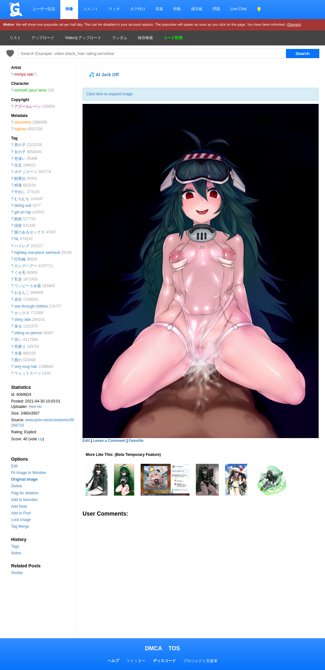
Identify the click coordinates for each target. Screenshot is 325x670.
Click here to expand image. (110, 94)
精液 (18, 185)
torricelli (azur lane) (30, 90)
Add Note (19, 506)
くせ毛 (20, 272)
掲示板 (196, 9)
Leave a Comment (109, 440)
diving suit (22, 205)
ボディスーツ (25, 172)
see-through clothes (31, 306)
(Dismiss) (294, 24)
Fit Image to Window (28, 472)
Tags (15, 546)
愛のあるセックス (29, 232)
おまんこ (22, 292)
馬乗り (20, 346)
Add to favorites (24, 499)
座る (18, 326)
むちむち (22, 199)
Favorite (136, 440)
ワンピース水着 (27, 286)
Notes (16, 553)
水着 (18, 353)
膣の (18, 360)
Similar (17, 573)
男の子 (20, 145)
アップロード (42, 38)
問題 (216, 9)
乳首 (18, 279)
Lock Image (21, 520)
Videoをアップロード (83, 38)
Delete (16, 486)
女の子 (20, 152)
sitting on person (28, 333)
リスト (15, 38)
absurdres (22, 122)
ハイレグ (22, 246)
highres (20, 129)
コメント (90, 9)
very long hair (25, 366)
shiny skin (22, 319)
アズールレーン (27, 106)
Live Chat (238, 9)
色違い (20, 158)
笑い (18, 339)
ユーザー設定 (43, 9)
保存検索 (145, 38)
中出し (20, 192)
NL (16, 239)
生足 (18, 165)
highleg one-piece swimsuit (37, 252)
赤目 (18, 299)
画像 (69, 9)
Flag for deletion (24, 493)
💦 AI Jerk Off (104, 74)
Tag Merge (20, 526)
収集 (159, 9)
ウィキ (114, 9)
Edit (14, 466)
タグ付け (137, 9)
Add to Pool (21, 513)
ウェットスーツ (27, 373)
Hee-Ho (35, 406)
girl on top (22, 212)
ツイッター (135, 661)
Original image (24, 479)
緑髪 (18, 225)
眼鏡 (18, 219)
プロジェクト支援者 (200, 661)
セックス (22, 313)
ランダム (119, 38)
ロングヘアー (25, 266)
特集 (177, 9)
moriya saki (24, 74)
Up (40, 439)
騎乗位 (20, 178)
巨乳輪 (20, 259)
